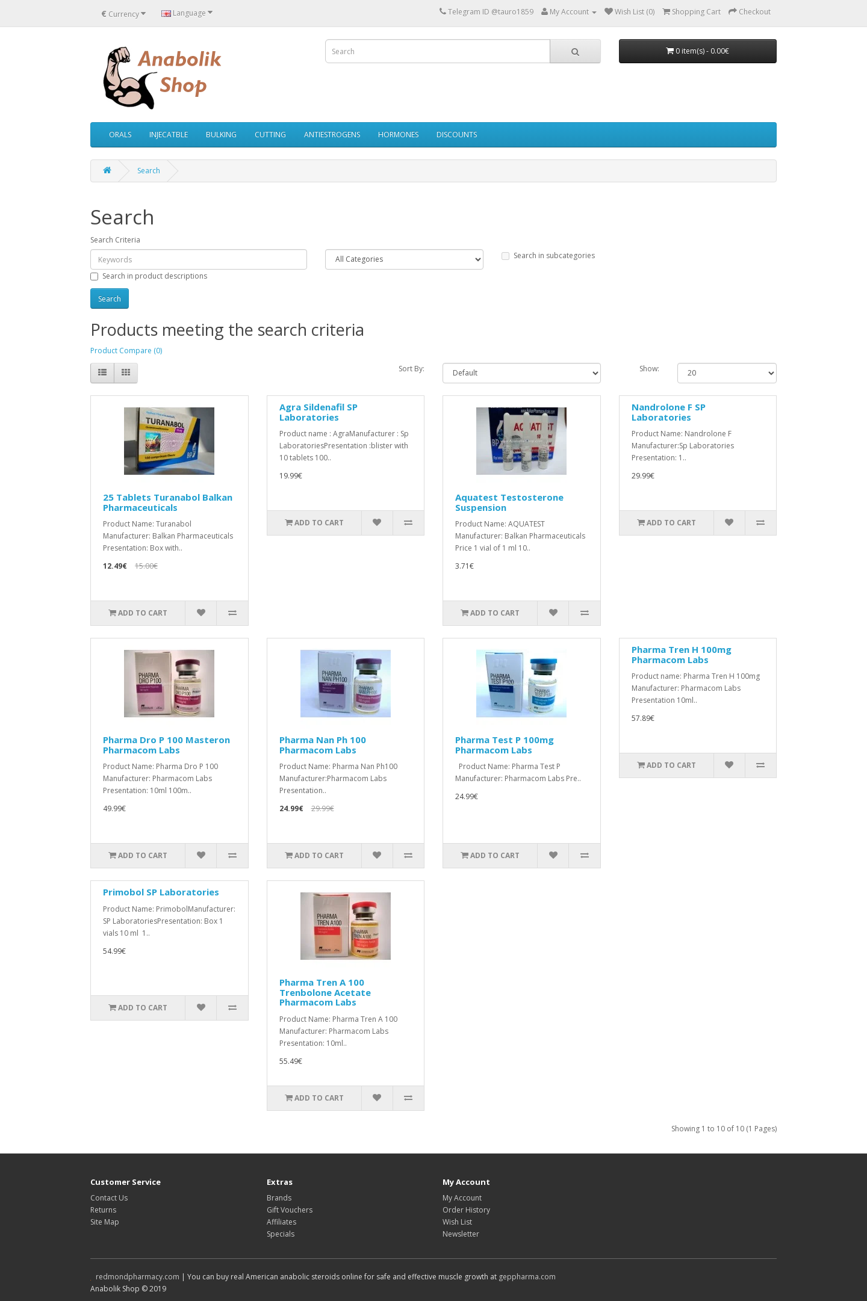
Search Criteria (115, 240)
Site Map (104, 1222)
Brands (279, 1198)
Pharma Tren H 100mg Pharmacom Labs (682, 654)
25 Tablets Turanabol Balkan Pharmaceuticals (167, 502)
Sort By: (411, 368)
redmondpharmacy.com (137, 1277)
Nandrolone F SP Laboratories (669, 412)
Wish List (457, 1222)
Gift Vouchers (289, 1210)
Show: (649, 368)
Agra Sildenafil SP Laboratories (318, 412)
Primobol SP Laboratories (161, 892)
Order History (466, 1210)
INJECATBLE (168, 134)
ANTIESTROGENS (332, 134)
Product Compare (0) (126, 350)
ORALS (120, 134)
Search (148, 170)
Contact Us (109, 1198)
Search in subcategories (548, 255)
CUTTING (270, 134)
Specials (280, 1234)
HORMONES (398, 134)
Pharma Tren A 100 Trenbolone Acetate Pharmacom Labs (325, 992)
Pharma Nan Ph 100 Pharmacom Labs (322, 745)
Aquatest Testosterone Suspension (509, 502)
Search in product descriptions (148, 276)
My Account (462, 1198)
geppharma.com (527, 1277)
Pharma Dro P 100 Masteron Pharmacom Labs (166, 745)
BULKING (221, 134)
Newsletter (461, 1234)
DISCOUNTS (457, 134)
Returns (103, 1210)
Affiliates (281, 1222)
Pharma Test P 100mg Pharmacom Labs (504, 745)
